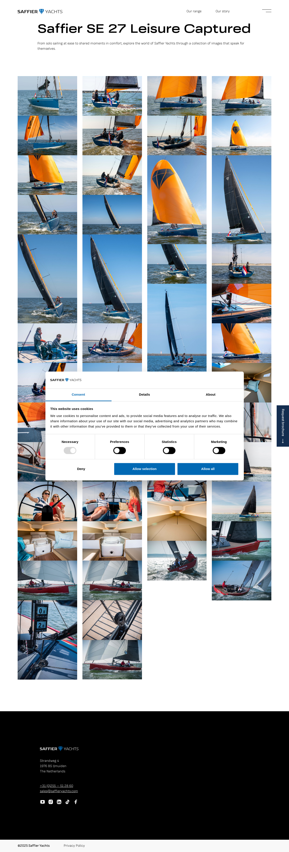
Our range (193, 11)
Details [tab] (144, 394)
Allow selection (144, 469)
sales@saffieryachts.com (59, 791)
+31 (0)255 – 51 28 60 (56, 786)
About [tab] (211, 394)
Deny (81, 469)
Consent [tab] (78, 394)
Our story (223, 11)
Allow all (208, 469)
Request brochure (283, 422)
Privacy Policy (74, 846)
